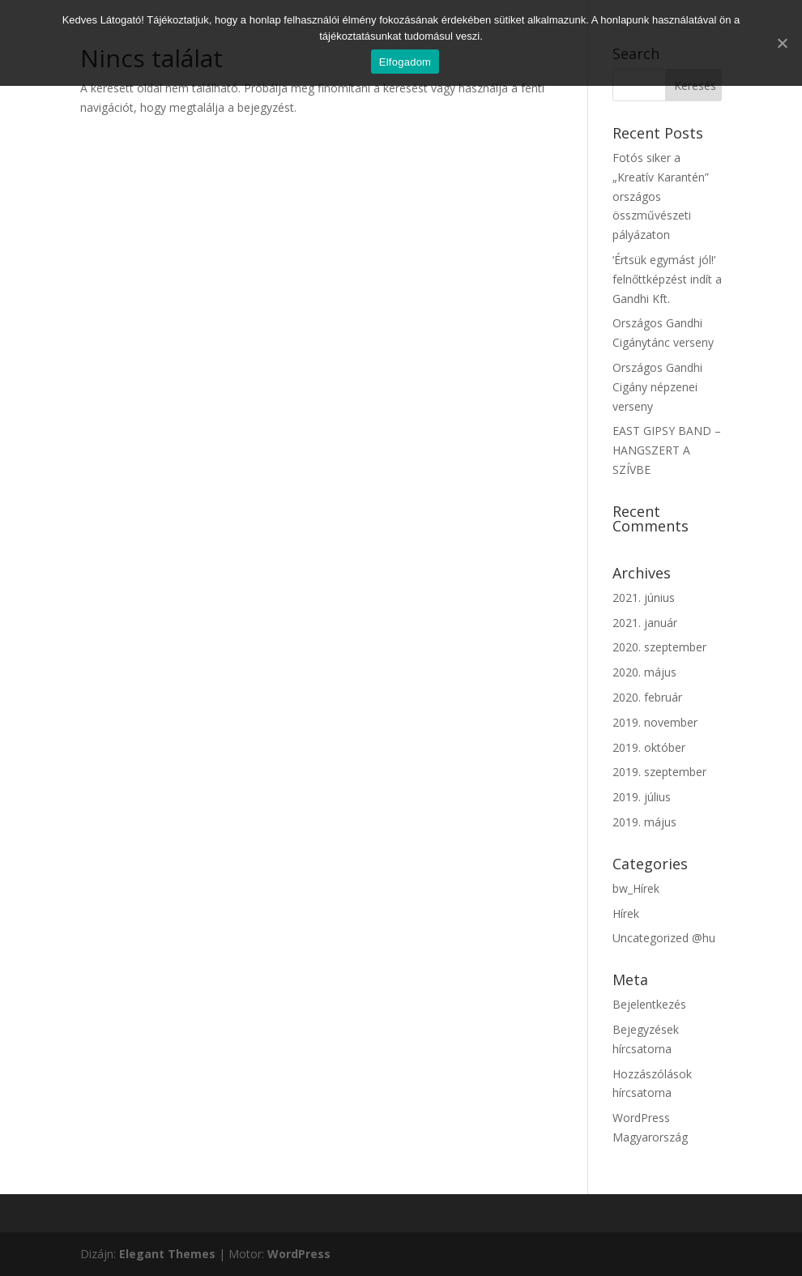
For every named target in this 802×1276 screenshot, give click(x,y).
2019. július (641, 796)
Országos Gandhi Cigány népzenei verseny (657, 387)
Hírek (625, 913)
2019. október (648, 747)
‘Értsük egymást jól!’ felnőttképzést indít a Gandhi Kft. (667, 279)
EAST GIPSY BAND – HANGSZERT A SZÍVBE (666, 450)
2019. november (654, 722)
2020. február (647, 697)
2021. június (643, 597)
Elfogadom (405, 62)
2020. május (644, 672)
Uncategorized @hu (663, 937)
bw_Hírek (635, 888)
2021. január (644, 622)
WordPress (299, 1253)
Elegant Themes (167, 1253)
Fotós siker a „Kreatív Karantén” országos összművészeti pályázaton (660, 196)
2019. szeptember (659, 771)
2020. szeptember (659, 647)
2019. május (644, 822)
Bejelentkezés (649, 1004)
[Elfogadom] (782, 43)
